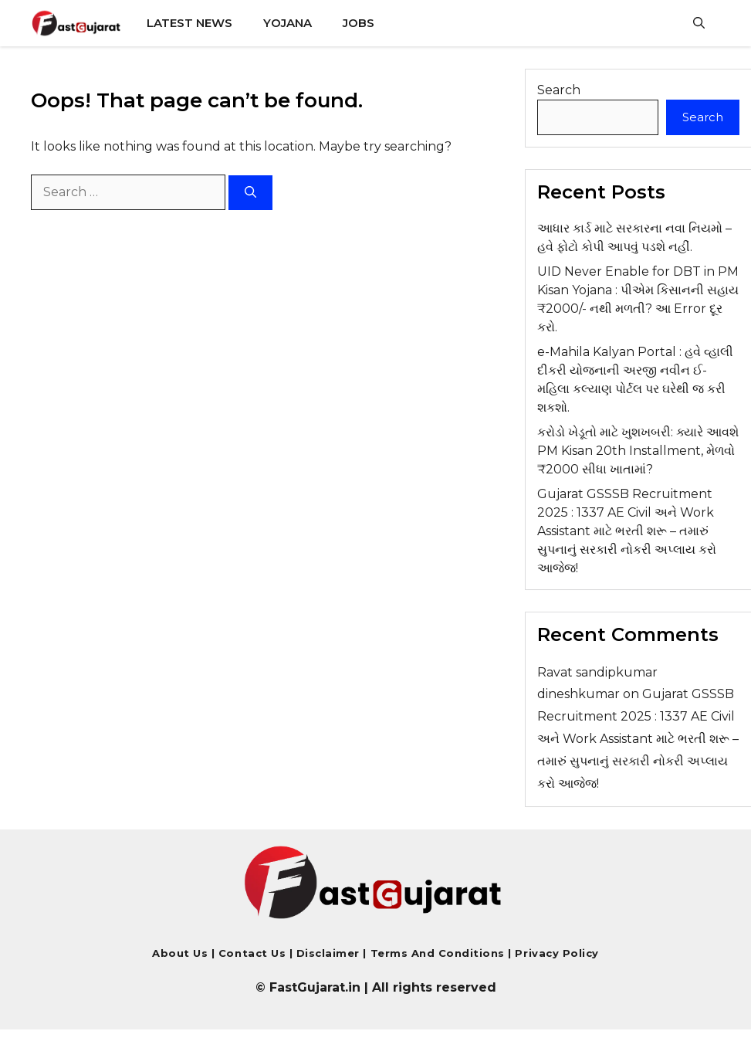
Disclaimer (330, 953)
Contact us (252, 953)
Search (558, 90)
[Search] (250, 192)
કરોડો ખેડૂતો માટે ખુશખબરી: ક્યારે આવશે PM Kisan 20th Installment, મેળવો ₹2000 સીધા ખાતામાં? (638, 451)
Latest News (189, 22)
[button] (699, 23)
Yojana (287, 22)
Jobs (358, 22)
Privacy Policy (555, 953)
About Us (180, 953)
